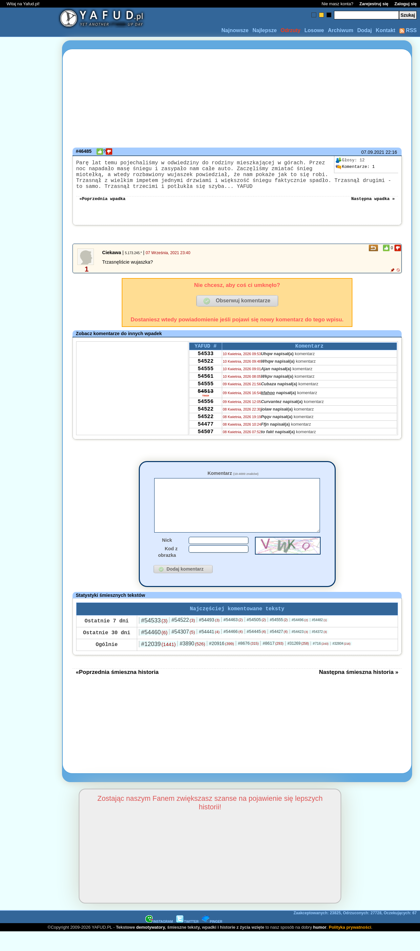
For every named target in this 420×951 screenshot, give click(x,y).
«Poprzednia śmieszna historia (117, 691)
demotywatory (150, 946)
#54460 (154, 651)
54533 (205, 363)
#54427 (278, 650)
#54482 (319, 639)
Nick (167, 557)
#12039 (158, 663)
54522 (205, 372)
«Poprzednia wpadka (102, 206)
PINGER (212, 940)
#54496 (300, 639)
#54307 (183, 651)
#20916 (221, 662)
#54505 (256, 638)
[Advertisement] (29, 475)
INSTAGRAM (159, 940)
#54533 (154, 639)
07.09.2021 (372, 152)
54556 (205, 419)
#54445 (256, 650)
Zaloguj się (405, 3)
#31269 (298, 662)
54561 (205, 390)
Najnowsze (235, 30)
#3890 (192, 662)
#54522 (183, 639)
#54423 (300, 651)
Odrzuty (290, 30)
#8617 (272, 662)
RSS (408, 30)
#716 (320, 662)
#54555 (278, 639)
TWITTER (187, 940)
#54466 (233, 650)
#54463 (233, 638)
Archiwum (340, 30)
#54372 (319, 651)
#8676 (248, 662)
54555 (205, 381)
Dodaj (364, 30)
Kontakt (385, 30)
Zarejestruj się (373, 3)
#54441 (209, 650)
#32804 (341, 662)
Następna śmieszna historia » (358, 691)
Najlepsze (264, 30)
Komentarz (232, 481)
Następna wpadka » (373, 206)
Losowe (314, 30)
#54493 (209, 638)
